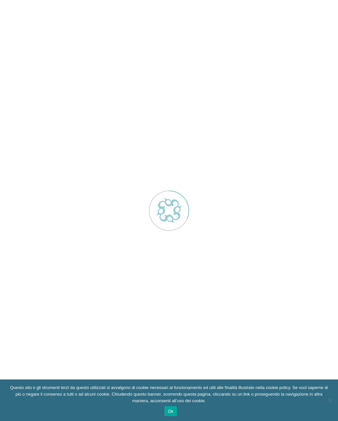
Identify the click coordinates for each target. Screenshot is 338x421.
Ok (170, 411)
